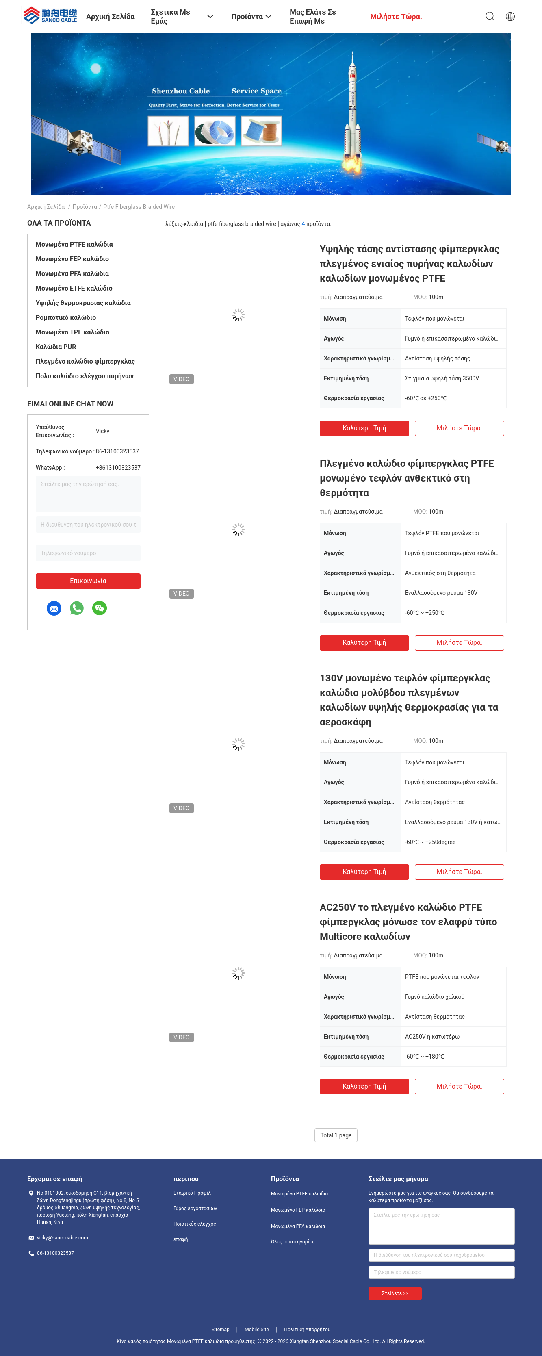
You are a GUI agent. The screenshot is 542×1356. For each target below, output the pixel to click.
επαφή (180, 1239)
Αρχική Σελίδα (46, 207)
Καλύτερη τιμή (364, 428)
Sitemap (221, 1329)
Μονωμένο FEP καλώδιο (72, 259)
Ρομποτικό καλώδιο (66, 317)
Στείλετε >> (395, 1293)
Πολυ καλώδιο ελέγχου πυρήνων (85, 376)
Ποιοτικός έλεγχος (194, 1224)
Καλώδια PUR (56, 347)
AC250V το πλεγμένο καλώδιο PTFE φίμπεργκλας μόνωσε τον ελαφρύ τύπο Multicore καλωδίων (408, 922)
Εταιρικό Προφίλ (192, 1193)
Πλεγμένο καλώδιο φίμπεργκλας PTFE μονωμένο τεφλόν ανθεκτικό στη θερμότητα (407, 478)
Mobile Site (257, 1329)
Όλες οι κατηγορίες (292, 1242)
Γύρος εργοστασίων (195, 1208)
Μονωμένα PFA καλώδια (72, 274)
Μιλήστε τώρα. (459, 428)
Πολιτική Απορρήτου (307, 1329)
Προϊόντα (85, 207)
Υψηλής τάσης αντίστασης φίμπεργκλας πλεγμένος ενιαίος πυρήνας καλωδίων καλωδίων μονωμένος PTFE (409, 263)
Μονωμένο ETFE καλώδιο (74, 288)
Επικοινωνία (88, 581)
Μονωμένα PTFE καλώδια (74, 244)
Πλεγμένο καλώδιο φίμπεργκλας (85, 361)
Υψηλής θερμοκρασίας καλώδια (83, 303)
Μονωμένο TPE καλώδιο (72, 332)
